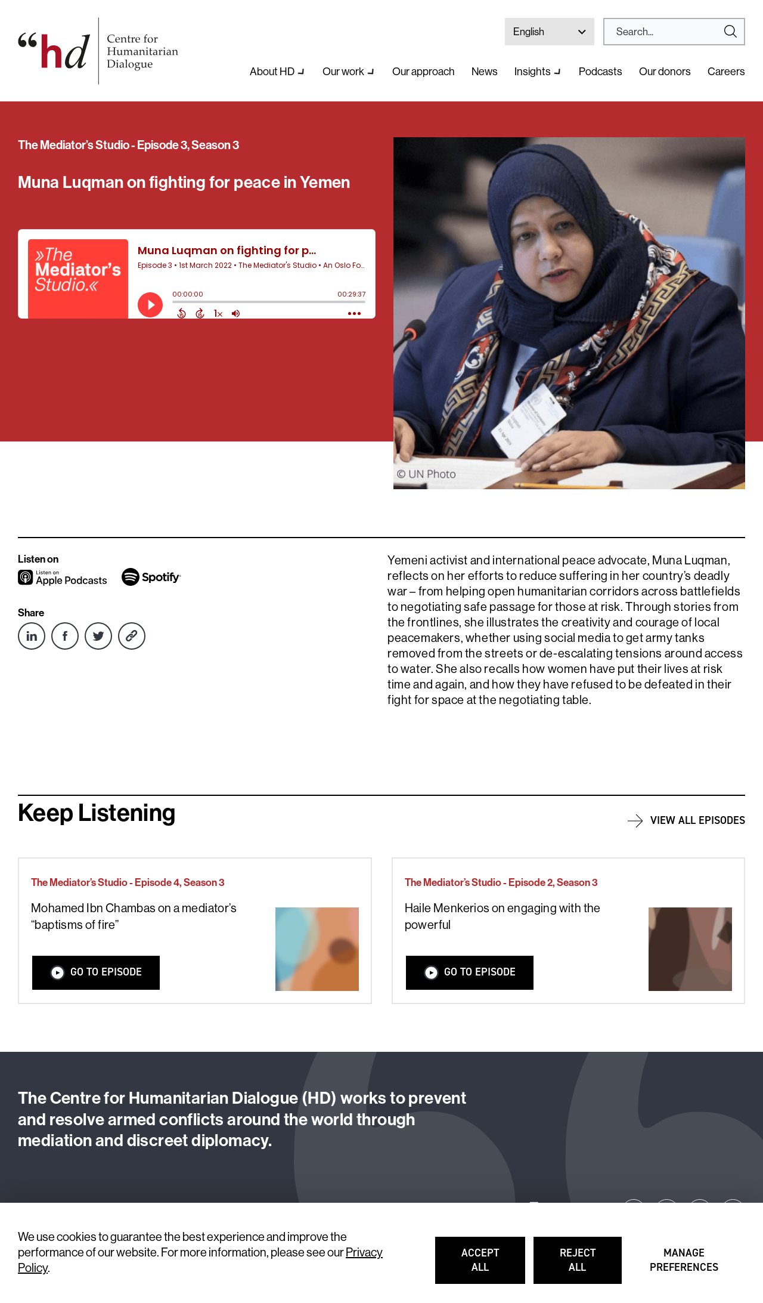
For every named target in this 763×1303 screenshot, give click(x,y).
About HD (272, 72)
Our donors (665, 72)
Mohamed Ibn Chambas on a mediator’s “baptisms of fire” (134, 916)
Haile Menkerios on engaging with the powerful (503, 916)
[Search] (669, 31)
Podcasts (600, 72)
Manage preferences (684, 1265)
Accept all (493, 1265)
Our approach (423, 72)
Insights (532, 72)
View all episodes (697, 821)
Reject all (591, 1265)
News (485, 72)
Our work (343, 72)
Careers (726, 72)
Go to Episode (96, 972)
